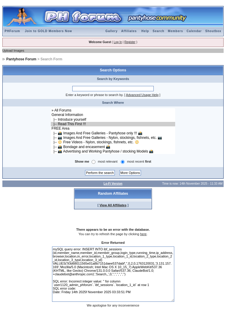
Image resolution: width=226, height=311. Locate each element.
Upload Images (13, 50)
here (143, 234)
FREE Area (113, 128)
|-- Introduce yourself (113, 119)
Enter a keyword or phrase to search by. (94, 95)
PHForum (12, 31)
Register (129, 42)
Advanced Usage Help (142, 95)
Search (158, 31)
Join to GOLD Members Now (48, 31)
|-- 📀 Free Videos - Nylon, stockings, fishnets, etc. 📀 (113, 142)
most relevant (107, 161)
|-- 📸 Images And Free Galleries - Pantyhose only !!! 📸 (113, 133)
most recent (139, 161)
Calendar (194, 31)
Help (145, 31)
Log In (118, 42)
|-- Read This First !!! (113, 124)
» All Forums (113, 110)
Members (175, 31)
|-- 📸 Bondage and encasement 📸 (113, 147)
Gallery (112, 31)
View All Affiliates (113, 205)
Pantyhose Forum (21, 59)
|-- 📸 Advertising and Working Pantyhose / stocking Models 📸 (113, 151)
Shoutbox (213, 31)
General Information (113, 115)
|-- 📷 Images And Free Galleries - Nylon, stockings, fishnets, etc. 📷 (113, 138)
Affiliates (129, 31)
